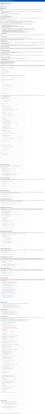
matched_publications (14, 369)
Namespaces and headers (3, 6)
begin (13, 381)
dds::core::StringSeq (15, 123)
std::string (13, 111)
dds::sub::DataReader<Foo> (13, 360)
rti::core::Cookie (34, 234)
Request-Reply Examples (4, 16)
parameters (17, 223)
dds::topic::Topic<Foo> (12, 325)
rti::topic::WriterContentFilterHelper (18, 97)
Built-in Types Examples (4, 17)
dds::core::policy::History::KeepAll (17, 296)
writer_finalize (36, 32)
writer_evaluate (17, 127)
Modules (1, 4)
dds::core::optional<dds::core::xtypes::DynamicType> (18, 110)
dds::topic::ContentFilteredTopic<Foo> (14, 353)
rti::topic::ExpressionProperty (13, 214)
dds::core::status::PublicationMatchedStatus (16, 370)
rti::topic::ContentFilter (11, 97)
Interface (2, 21)
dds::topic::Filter (22, 320)
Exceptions (3, 18)
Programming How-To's (3, 7)
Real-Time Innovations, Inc (18, 413)
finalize (12, 117)
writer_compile (42, 29)
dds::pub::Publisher (13, 345)
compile (14, 168)
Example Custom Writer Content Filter (14, 15)
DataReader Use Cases (4, 12)
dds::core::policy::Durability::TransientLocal (19, 295)
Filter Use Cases (3, 14)
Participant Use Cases (4, 9)
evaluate (16, 26)
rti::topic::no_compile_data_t (14, 114)
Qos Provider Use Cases (4, 19)
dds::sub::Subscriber (13, 363)
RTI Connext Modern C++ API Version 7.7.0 (5, 413)
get (18, 410)
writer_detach (13, 134)
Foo (15, 65)
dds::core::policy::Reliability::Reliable (18, 298)
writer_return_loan (30, 31)
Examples (2, 23)
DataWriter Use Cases (4, 11)
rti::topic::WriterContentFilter (16, 100)
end (13, 394)
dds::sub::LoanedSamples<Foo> (13, 379)
